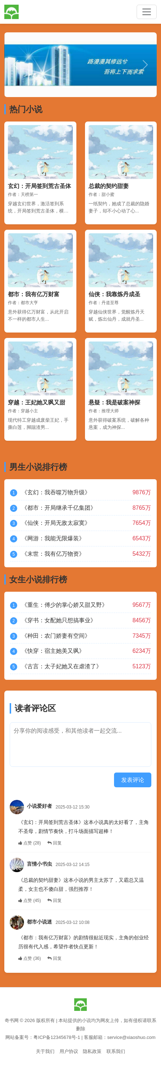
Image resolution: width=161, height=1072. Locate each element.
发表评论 (132, 780)
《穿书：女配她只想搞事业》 (59, 620)
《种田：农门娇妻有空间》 (56, 636)
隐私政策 (92, 1051)
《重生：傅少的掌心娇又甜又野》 (65, 605)
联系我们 (115, 1051)
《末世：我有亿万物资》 (53, 554)
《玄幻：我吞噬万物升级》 (56, 492)
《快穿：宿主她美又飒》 (53, 651)
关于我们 (45, 1051)
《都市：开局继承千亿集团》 (59, 508)
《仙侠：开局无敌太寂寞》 (56, 523)
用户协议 (69, 1051)
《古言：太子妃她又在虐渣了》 (62, 666)
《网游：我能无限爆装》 (53, 538)
